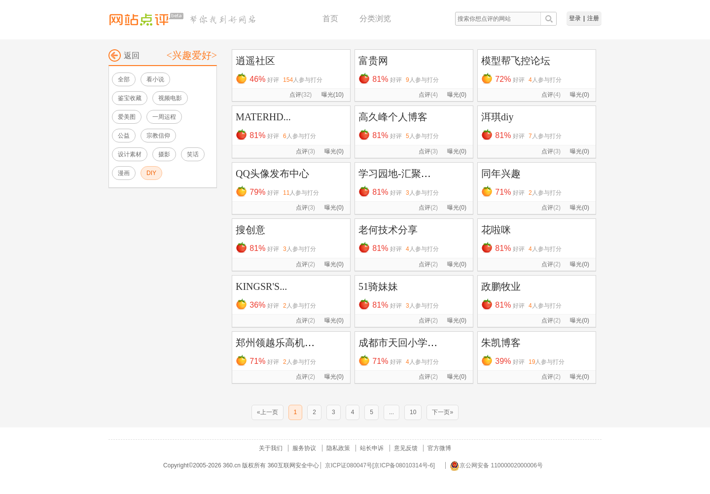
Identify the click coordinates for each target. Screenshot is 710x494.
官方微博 (439, 448)
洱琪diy (497, 116)
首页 (330, 18)
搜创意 (250, 229)
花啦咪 (496, 229)
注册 (593, 18)
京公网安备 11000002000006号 (496, 465)
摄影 (164, 154)
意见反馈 (406, 448)
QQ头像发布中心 (272, 173)
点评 (300, 94)
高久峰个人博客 (392, 116)
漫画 (124, 173)
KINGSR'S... (261, 286)
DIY (151, 173)
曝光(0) (456, 94)
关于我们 (271, 448)
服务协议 (304, 448)
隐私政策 (338, 448)
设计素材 (130, 154)
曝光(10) (332, 94)
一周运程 (164, 116)
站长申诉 (372, 448)
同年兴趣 (501, 173)
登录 (575, 18)
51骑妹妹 (378, 286)
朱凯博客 (501, 342)
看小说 (155, 79)
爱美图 (127, 116)
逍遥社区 (255, 60)
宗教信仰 (158, 135)
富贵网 (373, 60)
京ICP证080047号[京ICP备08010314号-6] (380, 465)
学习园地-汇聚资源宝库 (409, 173)
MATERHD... (263, 116)
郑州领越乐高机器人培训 (290, 342)
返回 (124, 55)
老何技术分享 (388, 229)
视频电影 (170, 98)
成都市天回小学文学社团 (412, 342)
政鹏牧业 (501, 286)
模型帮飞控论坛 (515, 60)
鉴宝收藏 (130, 98)
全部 (124, 79)
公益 (124, 135)
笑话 (193, 154)
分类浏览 (375, 18)
